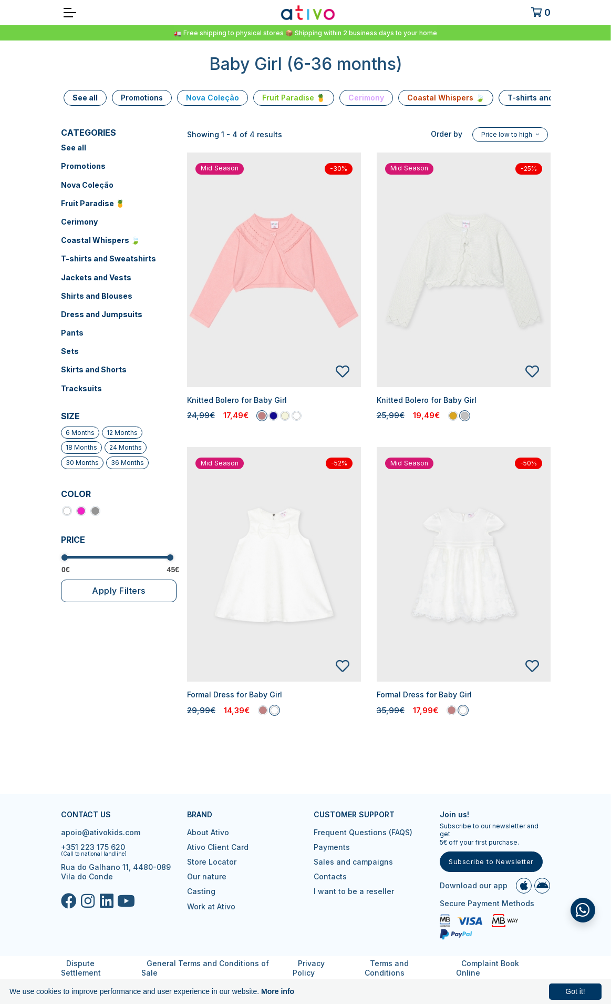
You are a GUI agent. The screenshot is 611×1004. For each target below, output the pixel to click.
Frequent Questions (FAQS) (363, 832)
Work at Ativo (211, 906)
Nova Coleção (87, 184)
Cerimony (79, 221)
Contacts (330, 876)
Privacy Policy (309, 968)
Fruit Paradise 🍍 (93, 203)
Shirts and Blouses (96, 295)
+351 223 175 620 (93, 847)
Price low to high (507, 134)
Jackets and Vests (96, 277)
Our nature (206, 876)
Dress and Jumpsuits (101, 314)
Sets (70, 351)
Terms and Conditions (387, 968)
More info (277, 991)
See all (73, 147)
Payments (332, 847)
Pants (72, 332)
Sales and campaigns (353, 861)
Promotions (83, 165)
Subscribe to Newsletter (491, 861)
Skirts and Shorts (94, 369)
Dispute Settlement (81, 968)
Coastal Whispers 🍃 (100, 240)
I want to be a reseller (354, 891)
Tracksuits (81, 388)
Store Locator (211, 861)
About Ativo (208, 832)
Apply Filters (119, 590)
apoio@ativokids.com (100, 832)
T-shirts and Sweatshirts (108, 258)
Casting (201, 891)
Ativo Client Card (217, 847)
